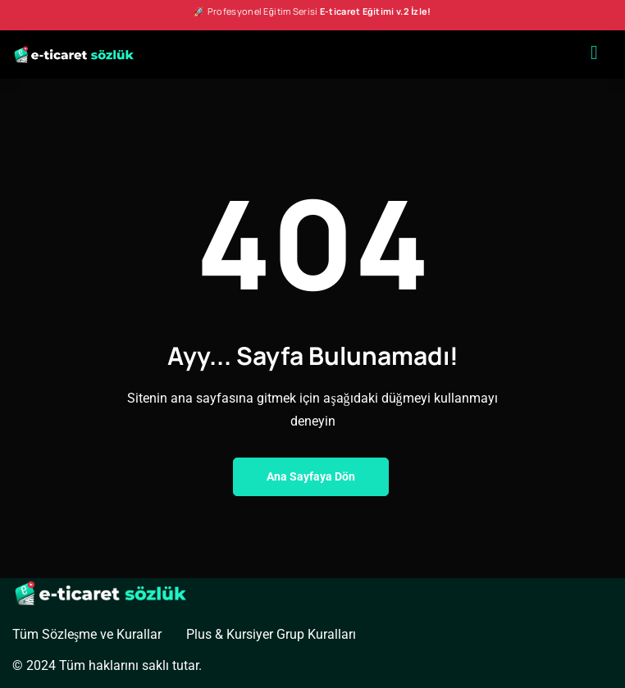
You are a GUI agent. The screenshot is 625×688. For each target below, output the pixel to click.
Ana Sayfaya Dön (311, 476)
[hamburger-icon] (594, 54)
